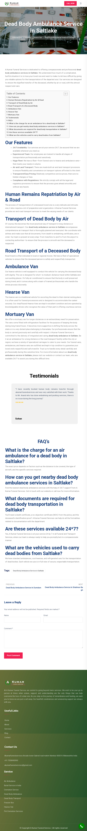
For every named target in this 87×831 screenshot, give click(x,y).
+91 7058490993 (11, 759)
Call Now (70, 3)
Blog (6, 732)
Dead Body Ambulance (13, 793)
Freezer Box (9, 801)
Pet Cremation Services (13, 810)
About (6, 723)
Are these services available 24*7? (23, 132)
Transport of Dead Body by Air (20, 103)
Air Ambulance (9, 780)
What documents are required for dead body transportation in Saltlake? (38, 129)
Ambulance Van (14, 109)
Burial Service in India (12, 784)
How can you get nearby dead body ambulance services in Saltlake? (37, 126)
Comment (8, 627)
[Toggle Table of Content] (64, 94)
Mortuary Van (13, 115)
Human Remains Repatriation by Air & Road (26, 100)
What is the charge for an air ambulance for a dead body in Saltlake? (37, 123)
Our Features (13, 97)
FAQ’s (10, 120)
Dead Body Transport (12, 797)
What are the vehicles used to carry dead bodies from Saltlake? (35, 135)
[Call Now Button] (82, 826)
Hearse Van (13, 112)
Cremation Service (11, 788)
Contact (7, 736)
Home (6, 719)
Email (46, 614)
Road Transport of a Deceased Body (23, 106)
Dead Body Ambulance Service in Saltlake (28, 570)
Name (6, 614)
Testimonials (13, 118)
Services (7, 728)
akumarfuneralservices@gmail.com (18, 764)
